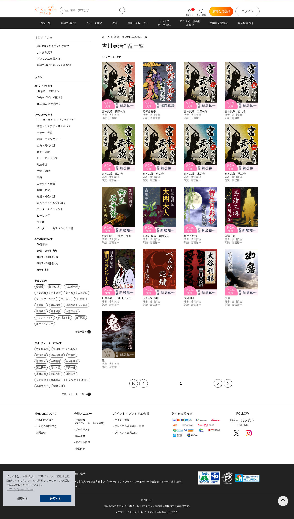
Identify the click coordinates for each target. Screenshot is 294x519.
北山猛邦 (80, 299)
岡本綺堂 (56, 292)
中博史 (71, 355)
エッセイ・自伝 (46, 183)
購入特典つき (246, 23)
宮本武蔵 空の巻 (235, 111)
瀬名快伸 (41, 367)
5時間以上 (43, 269)
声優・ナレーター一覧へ (76, 394)
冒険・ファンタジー (48, 139)
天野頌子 (41, 305)
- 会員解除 (79, 448)
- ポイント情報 (82, 442)
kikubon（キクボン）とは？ (53, 45)
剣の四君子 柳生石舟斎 (116, 235)
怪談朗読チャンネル (77, 305)
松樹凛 (40, 286)
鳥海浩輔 (56, 373)
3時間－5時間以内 (47, 263)
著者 (115, 23)
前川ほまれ (64, 317)
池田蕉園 (80, 317)
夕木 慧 (72, 379)
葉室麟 (69, 292)
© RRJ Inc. (147, 500)
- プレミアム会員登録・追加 (128, 426)
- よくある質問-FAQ (45, 426)
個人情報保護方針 (90, 481)
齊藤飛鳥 (56, 305)
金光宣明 (41, 379)
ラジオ (41, 221)
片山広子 (65, 299)
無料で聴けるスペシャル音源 (54, 65)
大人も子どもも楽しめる (51, 202)
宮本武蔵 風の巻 (112, 173)
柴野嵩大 (41, 361)
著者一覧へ (83, 331)
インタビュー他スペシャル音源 (55, 228)
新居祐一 (114, 118)
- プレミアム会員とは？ (126, 432)
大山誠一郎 (72, 286)
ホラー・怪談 (44, 132)
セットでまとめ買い (164, 23)
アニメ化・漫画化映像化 (189, 23)
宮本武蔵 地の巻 (235, 173)
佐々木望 (56, 367)
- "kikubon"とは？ (43, 419)
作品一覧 (45, 23)
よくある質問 (44, 52)
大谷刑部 (189, 298)
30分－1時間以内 (47, 250)
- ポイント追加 (121, 419)
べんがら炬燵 (151, 298)
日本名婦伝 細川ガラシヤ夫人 (120, 298)
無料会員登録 (221, 11)
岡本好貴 (56, 311)
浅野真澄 (70, 373)
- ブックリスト (82, 429)
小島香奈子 (42, 386)
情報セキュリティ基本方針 (166, 481)
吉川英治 (114, 114)
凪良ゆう (41, 311)
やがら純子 (72, 361)
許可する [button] (55, 498)
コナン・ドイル (44, 317)
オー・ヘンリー (44, 323)
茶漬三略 (230, 235)
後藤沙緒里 (57, 355)
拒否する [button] (22, 498)
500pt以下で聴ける (48, 91)
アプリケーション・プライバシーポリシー (126, 481)
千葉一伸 (70, 367)
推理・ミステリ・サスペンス (54, 126)
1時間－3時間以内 (47, 257)
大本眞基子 (57, 379)
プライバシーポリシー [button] (20, 489)
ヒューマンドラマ (47, 158)
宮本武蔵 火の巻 (153, 173)
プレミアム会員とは (48, 58)
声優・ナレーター (138, 23)
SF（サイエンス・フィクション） (57, 119)
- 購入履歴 (79, 435)
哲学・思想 (43, 189)
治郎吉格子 (149, 111)
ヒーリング (43, 215)
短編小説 (42, 164)
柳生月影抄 (190, 235)
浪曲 (39, 177)
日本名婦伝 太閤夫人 (156, 235)
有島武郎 (41, 292)
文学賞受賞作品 (219, 23)
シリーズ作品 (94, 23)
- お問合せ (40, 432)
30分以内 (42, 244)
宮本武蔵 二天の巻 (196, 111)
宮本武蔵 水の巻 (194, 173)
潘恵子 (84, 379)
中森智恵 (56, 361)
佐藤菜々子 (72, 311)
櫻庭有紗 (58, 386)
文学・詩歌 (43, 170)
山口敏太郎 (54, 286)
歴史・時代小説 (46, 145)
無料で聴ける (68, 23)
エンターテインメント (50, 209)
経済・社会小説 (46, 196)
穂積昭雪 (41, 355)
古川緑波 (83, 292)
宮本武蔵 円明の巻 (114, 111)
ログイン (248, 11)
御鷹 (227, 298)
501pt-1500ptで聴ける (50, 97)
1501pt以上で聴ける (49, 103)
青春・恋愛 (43, 151)
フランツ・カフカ (46, 299)
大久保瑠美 (42, 349)
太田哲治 (41, 373)
